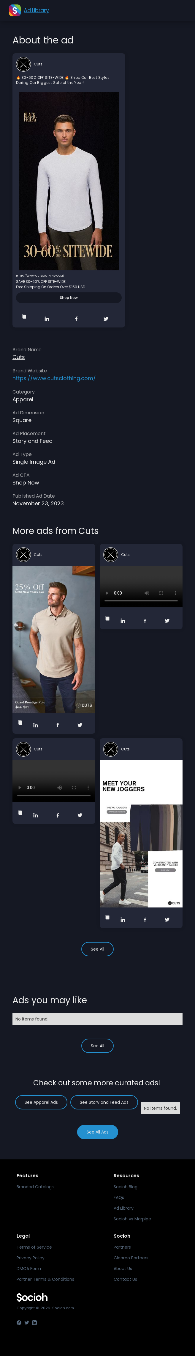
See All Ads (98, 1132)
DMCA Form (29, 1269)
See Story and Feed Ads (104, 1102)
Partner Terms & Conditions (45, 1279)
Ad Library (124, 1208)
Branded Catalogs (35, 1187)
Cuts (38, 64)
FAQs (119, 1197)
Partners (122, 1247)
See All (97, 949)
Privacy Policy (31, 1258)
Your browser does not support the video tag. (141, 586)
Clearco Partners (131, 1258)
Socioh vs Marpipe (132, 1219)
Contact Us (125, 1279)
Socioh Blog (125, 1187)
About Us (123, 1269)
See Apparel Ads (41, 1102)
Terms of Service (34, 1247)
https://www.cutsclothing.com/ (40, 276)
